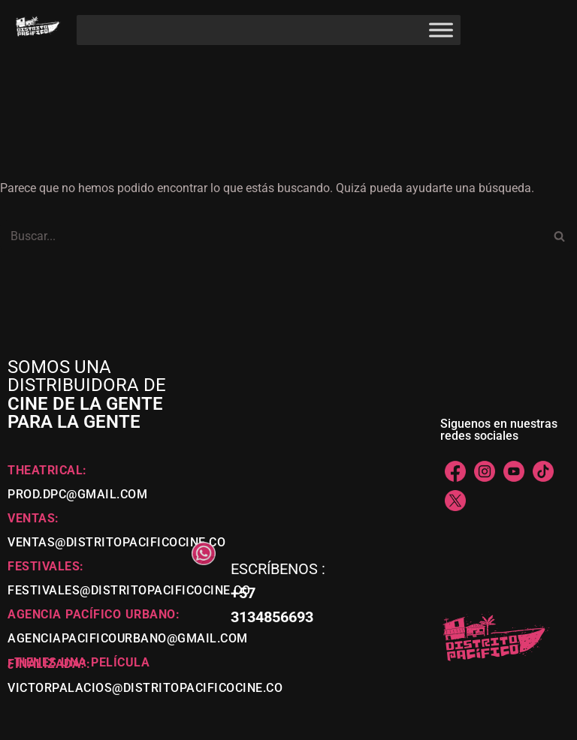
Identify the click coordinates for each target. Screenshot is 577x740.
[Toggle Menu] (441, 30)
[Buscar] (271, 236)
